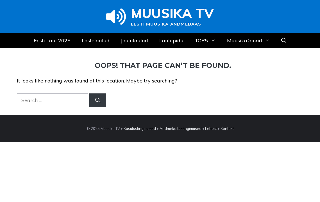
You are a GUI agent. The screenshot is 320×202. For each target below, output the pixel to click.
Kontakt (227, 128)
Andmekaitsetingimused (180, 128)
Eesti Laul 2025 (52, 40)
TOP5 (208, 40)
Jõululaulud (134, 40)
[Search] (97, 100)
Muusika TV (172, 13)
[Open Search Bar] (284, 40)
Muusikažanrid (251, 40)
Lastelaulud (96, 40)
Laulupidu (171, 40)
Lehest (211, 128)
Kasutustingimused (140, 128)
